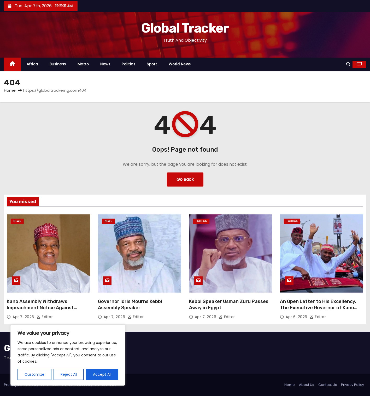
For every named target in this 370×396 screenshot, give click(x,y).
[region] (67, 355)
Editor (45, 316)
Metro (83, 64)
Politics (128, 64)
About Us (306, 384)
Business (58, 64)
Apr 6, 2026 (297, 316)
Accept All (102, 374)
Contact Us (327, 384)
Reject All (69, 374)
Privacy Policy (352, 384)
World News (180, 64)
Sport (152, 64)
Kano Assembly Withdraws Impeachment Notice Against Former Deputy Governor (40, 308)
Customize (34, 374)
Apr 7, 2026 (24, 316)
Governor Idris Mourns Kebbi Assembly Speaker (130, 305)
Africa (32, 64)
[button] (348, 64)
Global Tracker (184, 28)
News (105, 64)
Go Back (185, 179)
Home (10, 90)
